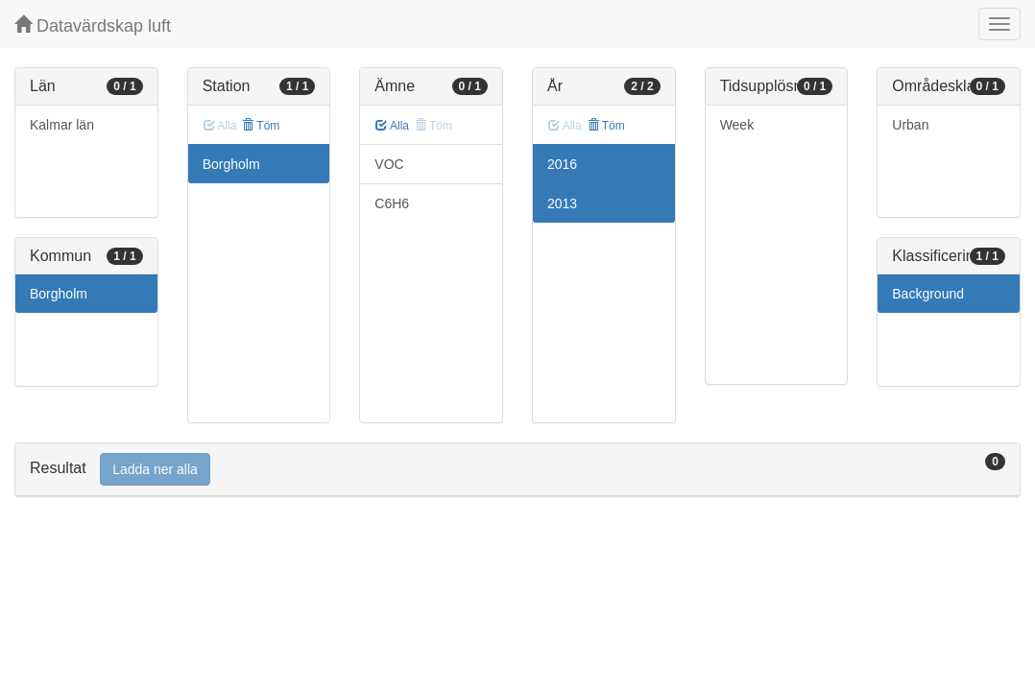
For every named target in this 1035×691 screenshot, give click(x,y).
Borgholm (58, 293)
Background (928, 293)
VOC (388, 164)
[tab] (517, 469)
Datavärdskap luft (92, 25)
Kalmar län (62, 124)
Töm (260, 125)
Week (737, 124)
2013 (562, 203)
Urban (910, 124)
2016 (562, 164)
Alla (392, 125)
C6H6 (391, 203)
